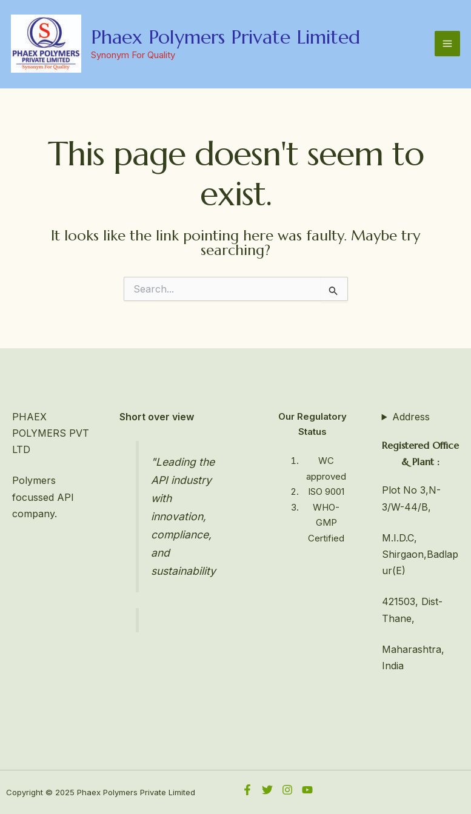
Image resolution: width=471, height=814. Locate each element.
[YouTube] (307, 789)
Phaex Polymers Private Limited (225, 37)
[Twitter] (267, 789)
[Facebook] (247, 789)
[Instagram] (287, 789)
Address (411, 417)
